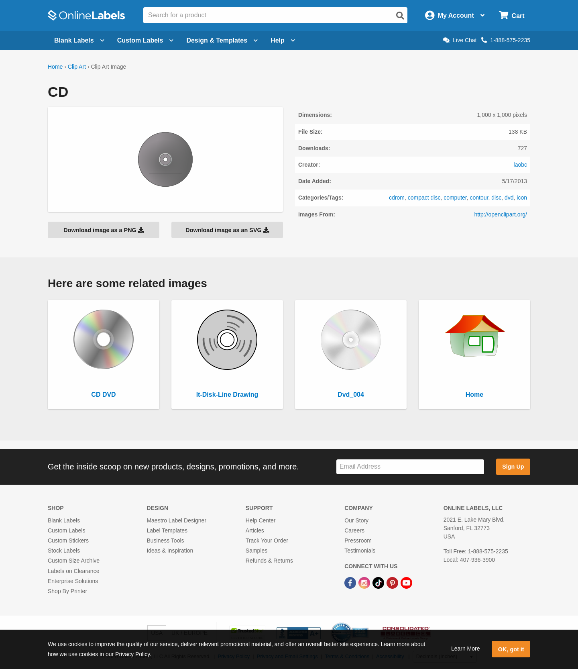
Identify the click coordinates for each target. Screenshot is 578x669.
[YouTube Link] (406, 582)
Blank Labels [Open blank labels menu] (79, 40)
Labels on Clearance (73, 571)
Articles (255, 530)
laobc (520, 164)
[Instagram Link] (365, 582)
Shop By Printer (67, 591)
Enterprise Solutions (73, 581)
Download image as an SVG (227, 230)
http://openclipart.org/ (500, 214)
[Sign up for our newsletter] (410, 466)
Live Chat (459, 40)
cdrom (397, 197)
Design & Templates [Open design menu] (222, 40)
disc (496, 197)
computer (455, 197)
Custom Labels (66, 530)
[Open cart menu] (511, 15)
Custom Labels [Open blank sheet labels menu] (145, 40)
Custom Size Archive (74, 560)
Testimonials (359, 550)
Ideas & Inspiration (170, 550)
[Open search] (400, 15)
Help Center (261, 520)
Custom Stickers (68, 540)
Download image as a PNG (103, 230)
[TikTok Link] (379, 582)
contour (479, 197)
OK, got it (511, 649)
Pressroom (358, 540)
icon (522, 197)
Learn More (465, 648)
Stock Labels (64, 550)
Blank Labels (64, 520)
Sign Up (513, 466)
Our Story (356, 520)
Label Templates (167, 530)
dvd (509, 197)
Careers (354, 530)
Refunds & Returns (269, 560)
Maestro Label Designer (176, 520)
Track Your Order (267, 540)
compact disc (424, 197)
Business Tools (165, 540)
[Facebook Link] (351, 582)
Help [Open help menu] (283, 40)
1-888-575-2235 (505, 40)
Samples (256, 550)
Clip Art (77, 66)
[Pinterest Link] (393, 582)
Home (55, 66)
